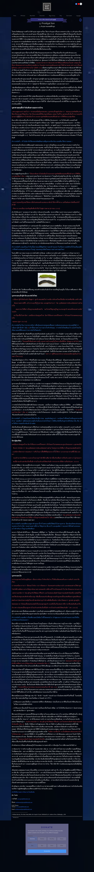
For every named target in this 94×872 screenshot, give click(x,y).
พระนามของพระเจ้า (49, 391)
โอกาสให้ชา (39, 497)
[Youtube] (78, 4)
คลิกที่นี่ (54, 19)
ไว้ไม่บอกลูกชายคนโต (33, 631)
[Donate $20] (47, 851)
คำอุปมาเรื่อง (53, 32)
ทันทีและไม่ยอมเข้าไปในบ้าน (64, 656)
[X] (81, 4)
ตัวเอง (74, 157)
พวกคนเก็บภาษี (45, 687)
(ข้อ (23, 34)
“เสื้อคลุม (34, 532)
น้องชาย (19, 179)
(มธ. (67, 551)
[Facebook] (76, 4)
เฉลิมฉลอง (64, 764)
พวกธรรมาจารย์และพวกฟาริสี (49, 63)
